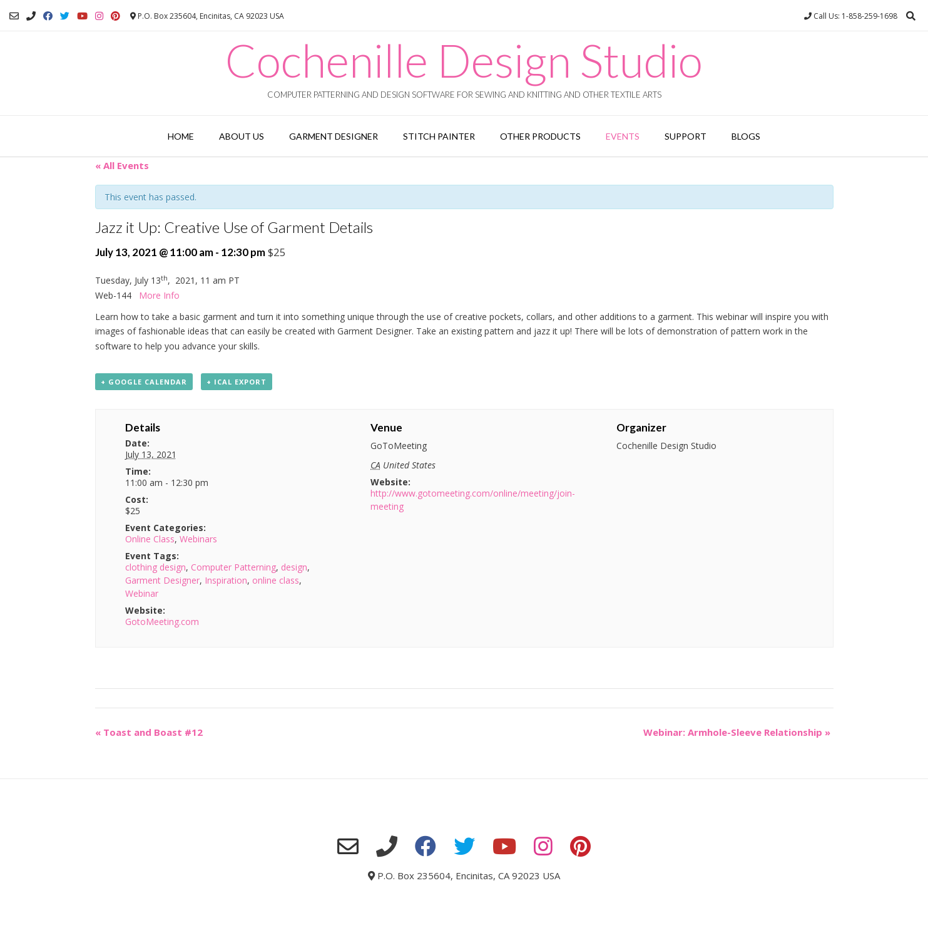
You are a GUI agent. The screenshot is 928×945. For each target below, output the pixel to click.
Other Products (540, 136)
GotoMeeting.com (162, 621)
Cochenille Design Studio (464, 60)
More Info (159, 295)
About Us (241, 136)
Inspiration (226, 580)
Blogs (746, 136)
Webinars (198, 539)
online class (275, 580)
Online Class (150, 539)
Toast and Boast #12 (149, 732)
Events (623, 136)
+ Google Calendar (144, 381)
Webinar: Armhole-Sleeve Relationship (736, 732)
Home (181, 136)
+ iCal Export (237, 381)
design (294, 567)
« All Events (122, 165)
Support (685, 136)
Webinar (141, 593)
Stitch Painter (439, 136)
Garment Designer (333, 136)
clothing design (155, 567)
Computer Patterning (233, 567)
